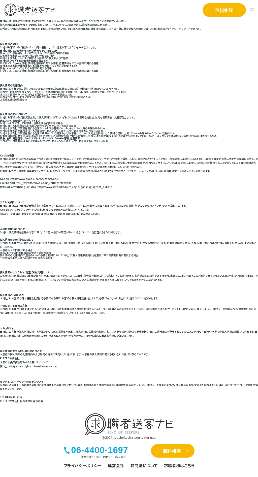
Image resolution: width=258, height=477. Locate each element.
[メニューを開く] (252, 10)
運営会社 (116, 465)
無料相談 (224, 10)
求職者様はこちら (179, 465)
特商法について (144, 465)
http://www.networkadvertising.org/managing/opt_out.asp (75, 187)
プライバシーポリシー (82, 465)
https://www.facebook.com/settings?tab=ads (42, 183)
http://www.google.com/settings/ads (34, 179)
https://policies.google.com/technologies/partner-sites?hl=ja (40, 213)
